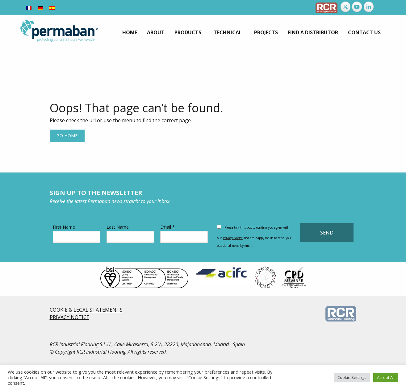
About (156, 32)
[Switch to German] (40, 7)
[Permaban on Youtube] (357, 7)
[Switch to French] (29, 7)
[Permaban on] (380, 6)
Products (187, 32)
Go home (67, 136)
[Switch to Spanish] (52, 7)
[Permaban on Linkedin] (369, 7)
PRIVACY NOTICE (69, 317)
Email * (184, 233)
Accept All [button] (386, 377)
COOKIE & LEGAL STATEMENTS (86, 309)
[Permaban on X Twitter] (345, 7)
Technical (228, 32)
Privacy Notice (233, 238)
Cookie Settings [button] (351, 377)
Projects (266, 32)
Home (129, 32)
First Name (76, 233)
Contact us (364, 32)
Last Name (130, 233)
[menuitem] (129, 32)
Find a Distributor (313, 32)
